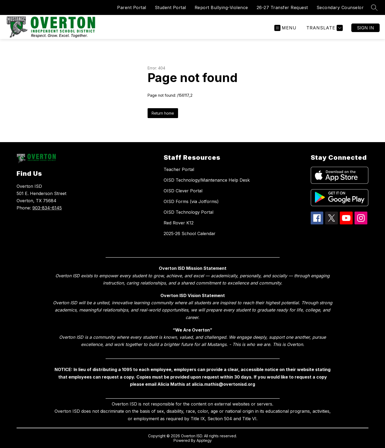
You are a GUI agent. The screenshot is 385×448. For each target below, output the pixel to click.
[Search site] (374, 7)
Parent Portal (131, 7)
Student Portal (170, 7)
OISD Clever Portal (183, 190)
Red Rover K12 (179, 222)
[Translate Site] (324, 28)
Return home (163, 113)
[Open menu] (285, 28)
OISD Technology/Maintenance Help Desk (207, 180)
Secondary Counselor (340, 7)
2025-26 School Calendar (189, 233)
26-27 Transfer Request (282, 7)
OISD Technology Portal (188, 212)
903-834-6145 (47, 208)
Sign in (365, 27)
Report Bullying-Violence (221, 7)
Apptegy (204, 440)
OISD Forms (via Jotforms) (191, 201)
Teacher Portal (179, 169)
